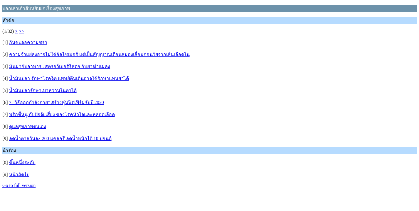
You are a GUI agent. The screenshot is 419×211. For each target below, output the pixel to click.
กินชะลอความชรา (28, 42)
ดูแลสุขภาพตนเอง (27, 126)
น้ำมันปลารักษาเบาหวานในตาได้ (43, 90)
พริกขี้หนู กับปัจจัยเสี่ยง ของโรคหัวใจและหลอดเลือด (62, 114)
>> (21, 31)
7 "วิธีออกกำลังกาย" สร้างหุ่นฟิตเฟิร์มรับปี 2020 (56, 102)
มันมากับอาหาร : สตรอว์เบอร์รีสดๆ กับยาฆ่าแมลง (59, 66)
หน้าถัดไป (19, 174)
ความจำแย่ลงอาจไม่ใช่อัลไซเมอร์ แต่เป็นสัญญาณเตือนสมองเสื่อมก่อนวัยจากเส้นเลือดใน (99, 54)
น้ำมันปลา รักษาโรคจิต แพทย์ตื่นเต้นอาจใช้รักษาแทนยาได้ (69, 78)
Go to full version (19, 185)
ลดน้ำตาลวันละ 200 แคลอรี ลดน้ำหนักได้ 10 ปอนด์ (60, 138)
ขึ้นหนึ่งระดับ (22, 162)
